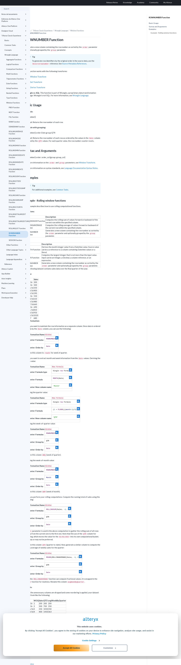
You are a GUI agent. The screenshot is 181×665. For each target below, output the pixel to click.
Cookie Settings (89, 646)
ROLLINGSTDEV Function (15, 182)
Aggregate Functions (16, 60)
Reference (15, 264)
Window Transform (68, 70)
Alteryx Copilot (14, 269)
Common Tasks (15, 45)
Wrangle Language (15, 55)
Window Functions (16, 103)
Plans (14, 288)
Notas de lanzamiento (14, 14)
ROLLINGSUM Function (17, 176)
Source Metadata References (104, 57)
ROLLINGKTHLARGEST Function (17, 215)
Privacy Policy (99, 640)
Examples (152, 29)
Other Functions (16, 245)
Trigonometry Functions (16, 79)
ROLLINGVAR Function (17, 195)
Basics (15, 40)
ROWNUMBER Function (14, 234)
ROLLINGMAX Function (17, 145)
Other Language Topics (16, 250)
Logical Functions (16, 64)
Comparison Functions (16, 69)
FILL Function (13, 117)
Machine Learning (14, 283)
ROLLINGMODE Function (15, 139)
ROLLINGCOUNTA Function (15, 208)
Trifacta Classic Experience (14, 36)
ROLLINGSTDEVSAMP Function (17, 189)
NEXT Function (14, 112)
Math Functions (16, 74)
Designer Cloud (14, 31)
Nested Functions (16, 93)
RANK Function (14, 122)
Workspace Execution (14, 293)
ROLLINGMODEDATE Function (17, 156)
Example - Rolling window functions (163, 33)
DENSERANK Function (17, 127)
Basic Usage (154, 23)
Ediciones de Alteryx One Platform (14, 20)
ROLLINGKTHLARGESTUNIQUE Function (18, 222)
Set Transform (66, 75)
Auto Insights (14, 279)
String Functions (16, 88)
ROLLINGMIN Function (17, 150)
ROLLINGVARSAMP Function (16, 201)
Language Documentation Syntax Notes (111, 161)
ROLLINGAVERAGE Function (16, 132)
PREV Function (14, 107)
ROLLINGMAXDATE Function (16, 163)
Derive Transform (67, 80)
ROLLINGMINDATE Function (16, 170)
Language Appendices (16, 259)
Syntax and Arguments (158, 27)
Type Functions (16, 98)
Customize (109, 654)
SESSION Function (15, 240)
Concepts (15, 50)
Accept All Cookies (71, 654)
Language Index (12, 255)
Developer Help (14, 298)
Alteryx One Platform (14, 26)
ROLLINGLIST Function (17, 228)
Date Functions (16, 84)
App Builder (14, 274)
